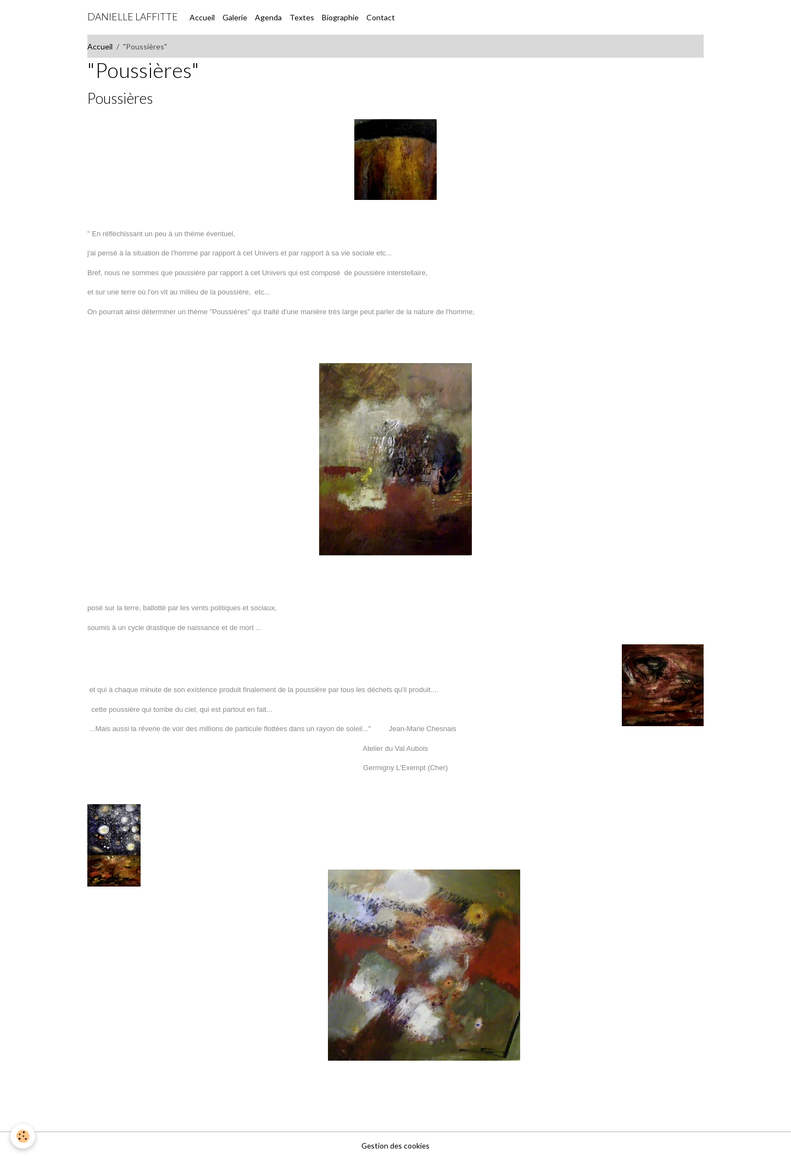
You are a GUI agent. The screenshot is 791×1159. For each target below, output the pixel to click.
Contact (380, 17)
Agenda (268, 17)
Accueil (202, 17)
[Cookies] (23, 1136)
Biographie (340, 17)
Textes (301, 17)
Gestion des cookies (395, 1145)
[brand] (132, 17)
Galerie (234, 17)
